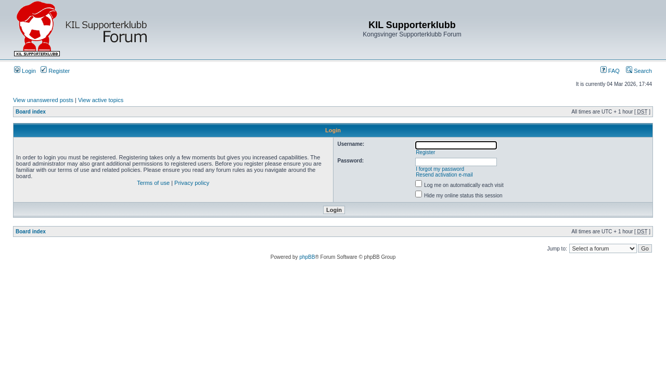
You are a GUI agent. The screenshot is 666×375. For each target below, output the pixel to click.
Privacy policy (191, 183)
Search (639, 71)
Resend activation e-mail (444, 175)
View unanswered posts (43, 100)
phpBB (307, 257)
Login (25, 71)
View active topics (100, 100)
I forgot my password (440, 169)
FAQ (610, 71)
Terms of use (153, 183)
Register (55, 71)
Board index (31, 112)
